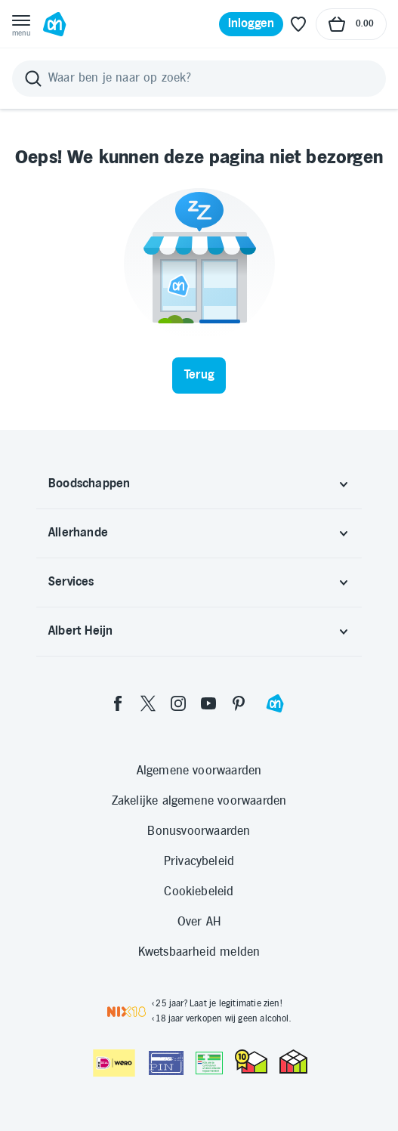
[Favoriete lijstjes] (298, 24)
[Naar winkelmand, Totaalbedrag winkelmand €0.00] (351, 24)
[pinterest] (239, 703)
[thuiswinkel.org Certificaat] (251, 1061)
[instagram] (178, 703)
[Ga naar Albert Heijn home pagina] (54, 24)
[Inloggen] (251, 24)
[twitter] (148, 703)
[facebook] (118, 703)
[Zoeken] (199, 78)
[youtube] (208, 703)
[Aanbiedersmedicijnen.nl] (209, 1063)
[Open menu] (21, 24)
